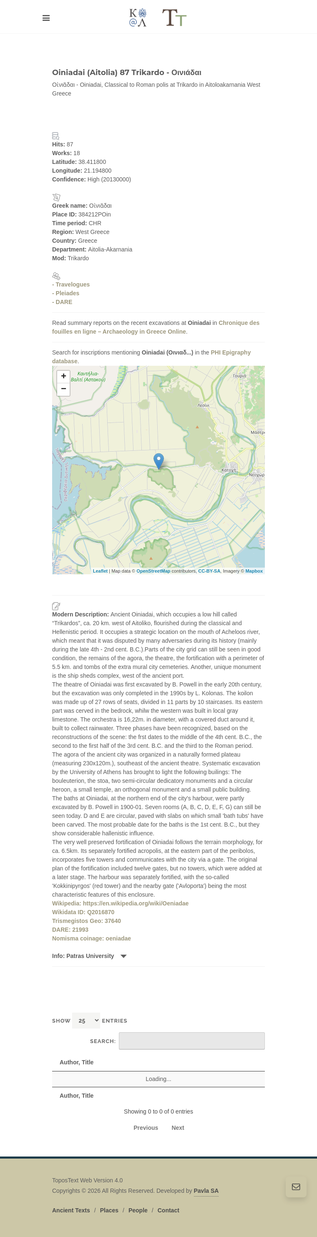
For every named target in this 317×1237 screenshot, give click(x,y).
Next (177, 1127)
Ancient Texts (71, 1210)
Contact (168, 1210)
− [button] (63, 389)
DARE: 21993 (70, 929)
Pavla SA (206, 1190)
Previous (145, 1127)
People (138, 1210)
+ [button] (63, 377)
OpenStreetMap (153, 570)
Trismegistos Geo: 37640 (86, 921)
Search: (177, 1041)
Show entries (90, 1020)
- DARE (62, 302)
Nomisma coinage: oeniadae (91, 938)
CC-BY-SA (209, 570)
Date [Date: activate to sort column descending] (243, 1062)
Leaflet (100, 570)
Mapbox (254, 570)
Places (109, 1210)
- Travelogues (71, 284)
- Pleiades (65, 293)
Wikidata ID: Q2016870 (83, 912)
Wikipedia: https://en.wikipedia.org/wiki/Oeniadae (120, 903)
